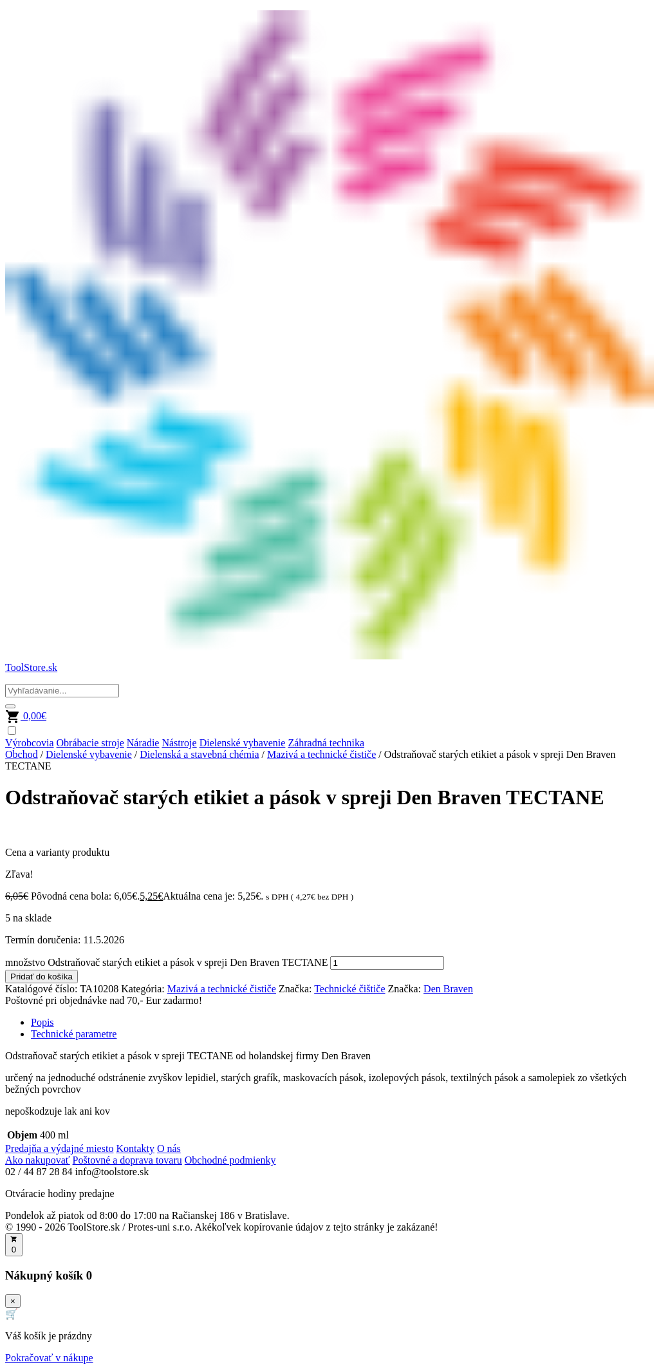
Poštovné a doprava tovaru (127, 1160)
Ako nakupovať (37, 1160)
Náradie (143, 742)
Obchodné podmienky (230, 1160)
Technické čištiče (349, 988)
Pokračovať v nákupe (49, 1357)
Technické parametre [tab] (73, 1033)
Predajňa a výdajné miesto (59, 1148)
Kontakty (135, 1148)
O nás (169, 1148)
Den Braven (448, 988)
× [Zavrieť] (12, 1301)
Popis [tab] (42, 1022)
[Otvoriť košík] (14, 1244)
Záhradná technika (326, 742)
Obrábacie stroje (90, 742)
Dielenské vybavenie (243, 742)
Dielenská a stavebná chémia (199, 754)
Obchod (21, 754)
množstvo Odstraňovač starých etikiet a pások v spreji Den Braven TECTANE (166, 962)
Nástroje (179, 742)
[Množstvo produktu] (387, 963)
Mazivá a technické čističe (321, 754)
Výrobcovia (29, 742)
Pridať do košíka (41, 976)
